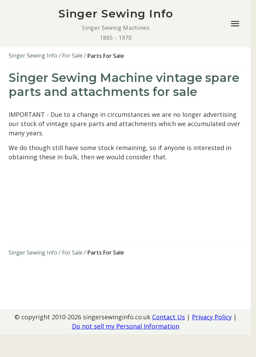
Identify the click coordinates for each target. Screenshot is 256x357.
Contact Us (168, 317)
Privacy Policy (212, 317)
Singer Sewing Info (33, 55)
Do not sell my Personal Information (125, 326)
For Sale (72, 55)
